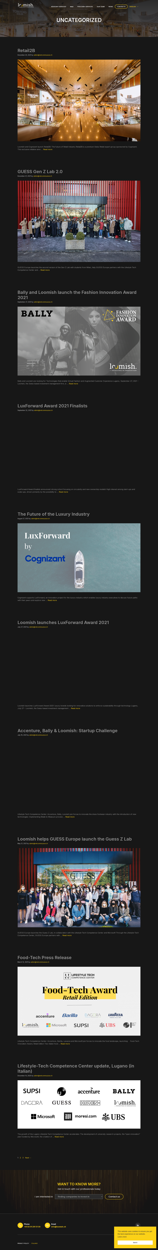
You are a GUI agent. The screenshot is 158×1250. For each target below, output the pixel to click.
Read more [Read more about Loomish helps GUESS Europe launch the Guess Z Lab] (67, 935)
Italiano (34, 1243)
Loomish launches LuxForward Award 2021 (63, 622)
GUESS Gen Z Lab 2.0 (40, 171)
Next (28, 1158)
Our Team (101, 6)
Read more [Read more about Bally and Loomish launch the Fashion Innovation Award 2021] (73, 384)
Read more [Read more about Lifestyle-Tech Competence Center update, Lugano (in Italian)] (59, 1137)
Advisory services (58, 6)
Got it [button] (135, 1242)
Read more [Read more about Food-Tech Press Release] (65, 1044)
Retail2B (26, 50)
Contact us (114, 1196)
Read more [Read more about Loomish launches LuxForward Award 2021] (75, 708)
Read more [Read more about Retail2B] (47, 149)
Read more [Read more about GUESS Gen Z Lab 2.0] (45, 270)
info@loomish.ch (58, 1227)
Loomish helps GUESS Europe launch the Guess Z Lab (75, 839)
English (135, 6)
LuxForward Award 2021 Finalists (52, 405)
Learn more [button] (122, 1237)
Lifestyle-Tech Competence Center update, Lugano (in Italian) (76, 1068)
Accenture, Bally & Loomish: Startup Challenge (68, 730)
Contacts (121, 6)
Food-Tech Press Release (45, 957)
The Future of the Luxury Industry (54, 514)
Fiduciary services (85, 6)
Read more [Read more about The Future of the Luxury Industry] (52, 600)
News (111, 6)
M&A (71, 6)
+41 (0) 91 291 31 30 (32, 1227)
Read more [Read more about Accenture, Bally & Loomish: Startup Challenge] (70, 817)
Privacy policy (23, 1243)
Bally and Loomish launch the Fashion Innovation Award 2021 (77, 295)
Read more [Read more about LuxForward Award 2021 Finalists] (63, 492)
